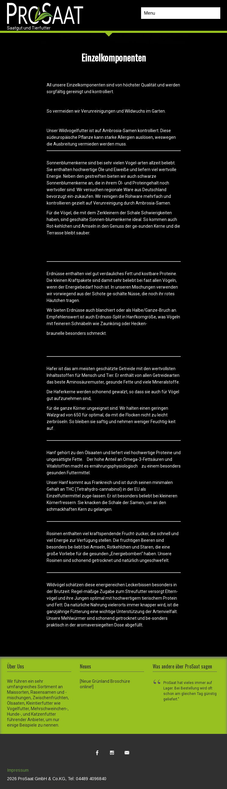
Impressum (18, 770)
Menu (149, 13)
